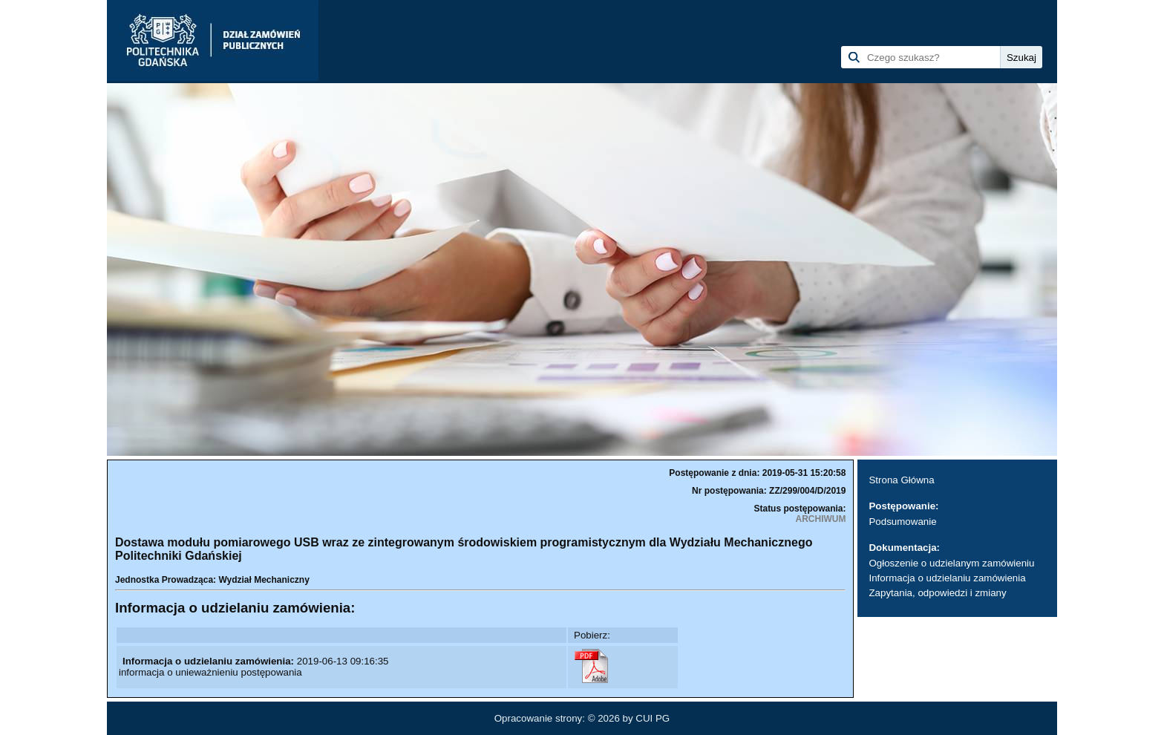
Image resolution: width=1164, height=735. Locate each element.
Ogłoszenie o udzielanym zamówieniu (951, 563)
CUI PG (652, 718)
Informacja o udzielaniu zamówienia (947, 578)
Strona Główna (901, 480)
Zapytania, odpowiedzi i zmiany (937, 592)
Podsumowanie (902, 521)
